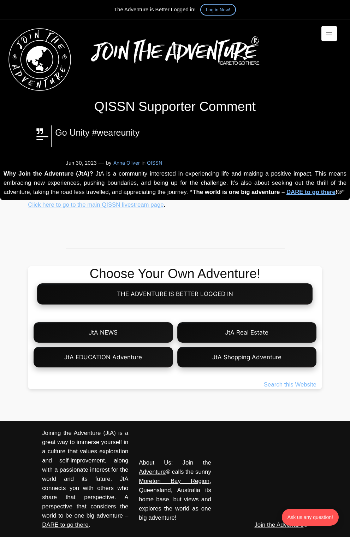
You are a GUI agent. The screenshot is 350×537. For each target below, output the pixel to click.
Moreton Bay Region (174, 481)
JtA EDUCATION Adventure (103, 357)
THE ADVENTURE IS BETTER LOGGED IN (175, 293)
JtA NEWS (103, 332)
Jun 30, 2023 (81, 163)
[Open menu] (329, 33)
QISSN (154, 163)
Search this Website (290, 384)
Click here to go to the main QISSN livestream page (96, 204)
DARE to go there (311, 192)
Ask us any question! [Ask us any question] (310, 517)
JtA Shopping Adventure (246, 357)
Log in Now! (218, 9)
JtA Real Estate (246, 332)
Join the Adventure (278, 524)
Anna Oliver (126, 163)
